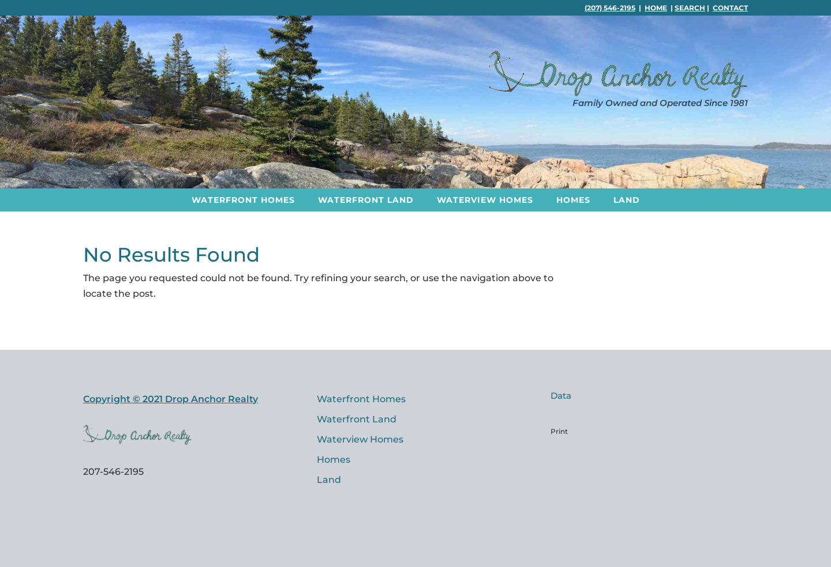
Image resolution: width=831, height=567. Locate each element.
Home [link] (656, 7)
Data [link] (561, 395)
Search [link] (690, 7)
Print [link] (559, 431)
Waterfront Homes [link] (243, 200)
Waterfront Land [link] (366, 200)
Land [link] (626, 200)
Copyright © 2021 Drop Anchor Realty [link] (170, 399)
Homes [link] (573, 200)
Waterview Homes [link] (485, 200)
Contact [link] (730, 7)
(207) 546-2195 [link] (610, 7)
